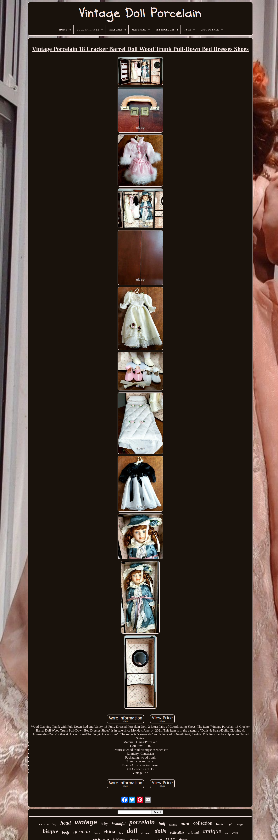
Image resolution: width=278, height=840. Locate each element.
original (193, 832)
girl (231, 824)
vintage (86, 822)
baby (104, 824)
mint (185, 823)
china (109, 831)
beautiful (118, 824)
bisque (50, 831)
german (81, 831)
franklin (173, 825)
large (240, 824)
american (43, 824)
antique (212, 830)
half (162, 823)
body (66, 832)
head (65, 823)
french (97, 833)
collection (202, 823)
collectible (177, 832)
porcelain (142, 822)
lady (55, 824)
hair (121, 833)
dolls (160, 831)
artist (235, 833)
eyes (226, 833)
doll (132, 830)
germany (146, 833)
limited (220, 824)
